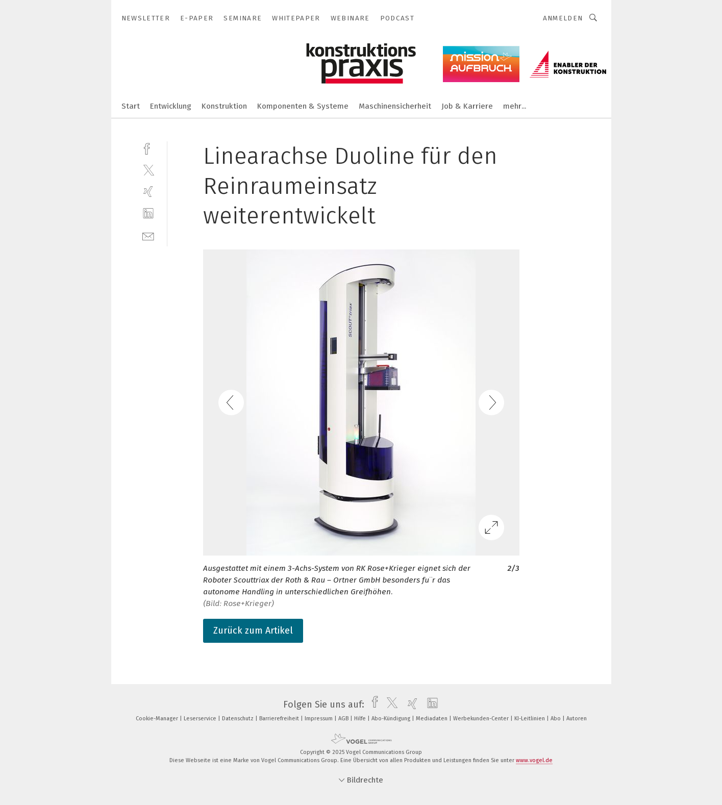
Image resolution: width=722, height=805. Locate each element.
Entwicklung (170, 106)
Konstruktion (224, 106)
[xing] (148, 191)
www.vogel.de (534, 760)
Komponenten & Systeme (302, 106)
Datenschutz (238, 718)
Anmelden (563, 18)
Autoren (576, 718)
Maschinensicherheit (395, 106)
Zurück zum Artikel (253, 630)
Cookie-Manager (158, 718)
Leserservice (201, 718)
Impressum (319, 718)
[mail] (148, 235)
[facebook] (148, 147)
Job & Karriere (467, 106)
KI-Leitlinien (530, 718)
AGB (344, 718)
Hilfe (360, 718)
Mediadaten (432, 718)
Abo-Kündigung (391, 718)
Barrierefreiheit (280, 718)
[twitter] (148, 169)
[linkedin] (148, 213)
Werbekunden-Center (481, 718)
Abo (556, 718)
